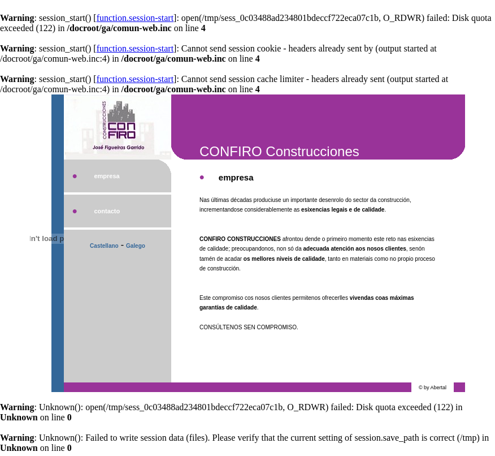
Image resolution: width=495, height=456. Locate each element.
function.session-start (135, 18)
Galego (135, 246)
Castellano (104, 246)
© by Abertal (432, 387)
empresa (106, 176)
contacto (107, 211)
